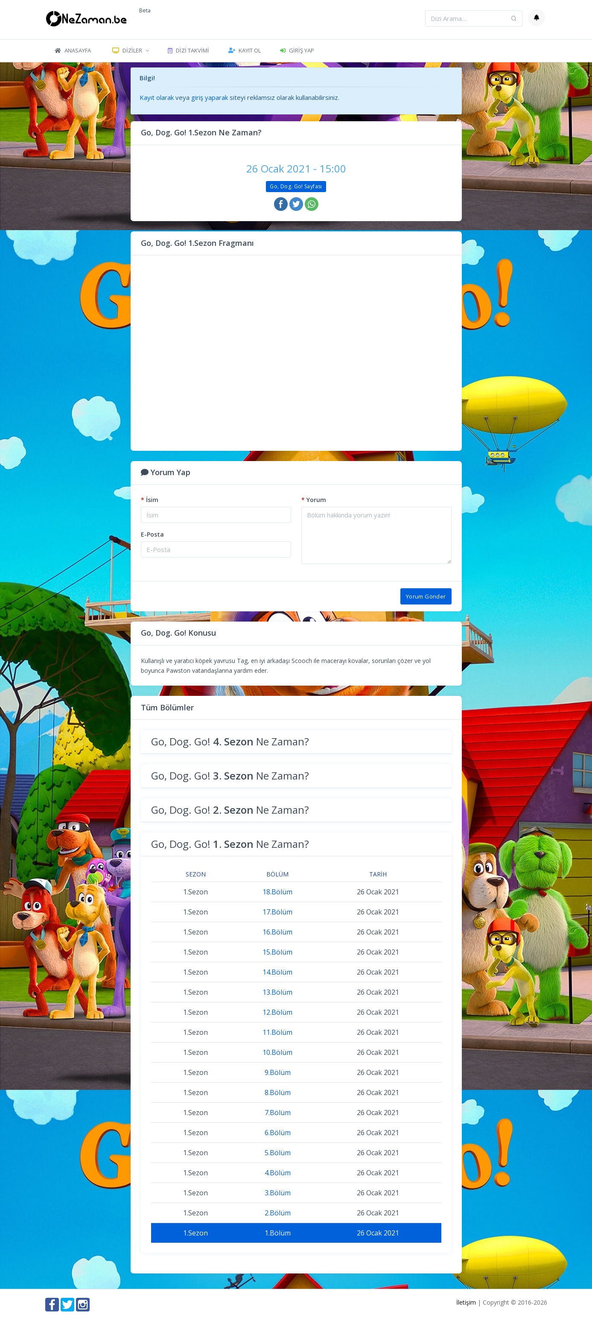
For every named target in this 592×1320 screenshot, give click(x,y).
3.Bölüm (278, 1192)
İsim (149, 500)
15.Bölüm (277, 952)
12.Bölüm (277, 1012)
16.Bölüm (277, 932)
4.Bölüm (278, 1172)
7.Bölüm (278, 1112)
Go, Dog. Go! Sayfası (296, 186)
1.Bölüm (278, 1233)
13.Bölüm (277, 992)
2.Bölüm (278, 1213)
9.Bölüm (278, 1072)
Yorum (313, 500)
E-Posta (152, 534)
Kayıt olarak (157, 97)
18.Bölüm (277, 892)
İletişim (466, 1302)
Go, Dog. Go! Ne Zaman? (230, 741)
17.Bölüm (277, 912)
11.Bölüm (277, 1032)
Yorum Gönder (426, 596)
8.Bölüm (278, 1092)
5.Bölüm (278, 1152)
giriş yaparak (209, 97)
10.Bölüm (277, 1052)
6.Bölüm (278, 1132)
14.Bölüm (277, 972)
